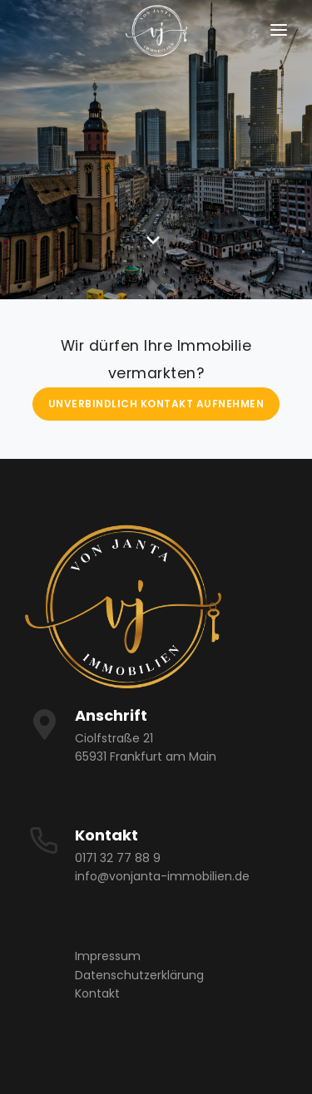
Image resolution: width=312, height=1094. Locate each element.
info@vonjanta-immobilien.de (162, 876)
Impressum (108, 956)
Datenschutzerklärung (139, 975)
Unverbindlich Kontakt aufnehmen (156, 404)
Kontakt (97, 993)
